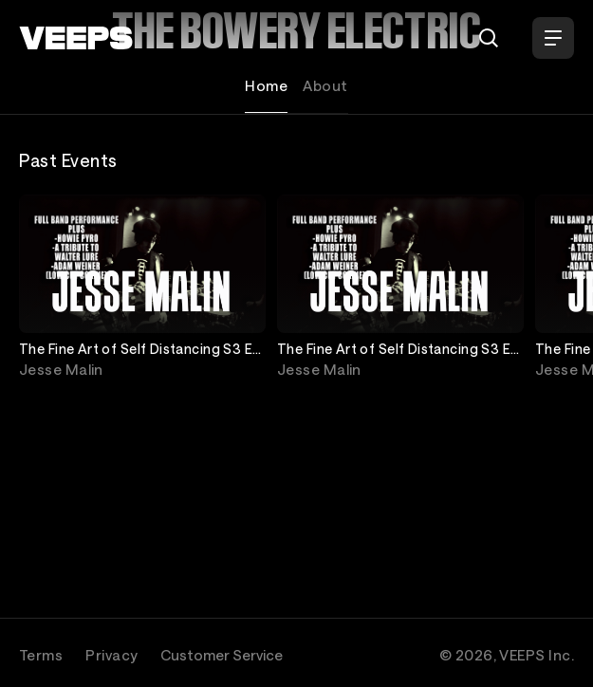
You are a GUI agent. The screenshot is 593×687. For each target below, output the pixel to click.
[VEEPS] (76, 38)
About (325, 85)
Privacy (111, 654)
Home (266, 85)
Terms (41, 654)
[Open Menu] (553, 38)
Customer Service (221, 654)
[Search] (489, 38)
